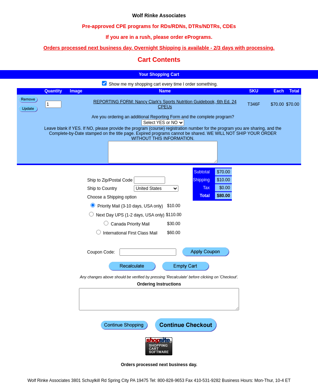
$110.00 (173, 214)
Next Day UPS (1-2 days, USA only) (126, 215)
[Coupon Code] (148, 252)
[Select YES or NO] (162, 122)
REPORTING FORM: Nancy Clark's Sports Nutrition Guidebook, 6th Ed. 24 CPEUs (165, 104)
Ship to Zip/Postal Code (109, 180)
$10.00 (173, 205)
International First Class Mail (127, 233)
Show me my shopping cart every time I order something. (160, 84)
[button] (28, 109)
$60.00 (173, 232)
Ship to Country (102, 188)
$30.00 (173, 223)
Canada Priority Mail (126, 224)
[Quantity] (53, 104)
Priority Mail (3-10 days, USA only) (126, 206)
